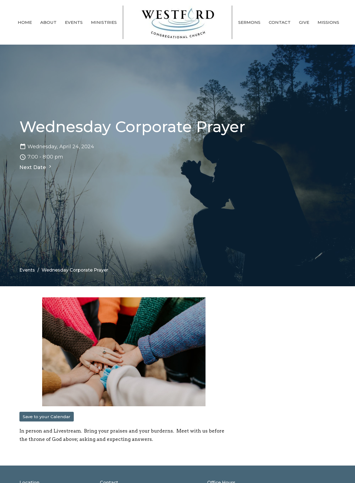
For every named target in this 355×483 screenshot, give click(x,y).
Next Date (36, 167)
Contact (280, 22)
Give (304, 22)
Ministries (104, 22)
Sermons (249, 22)
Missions (328, 22)
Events (74, 22)
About (48, 22)
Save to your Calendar (46, 416)
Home (25, 22)
